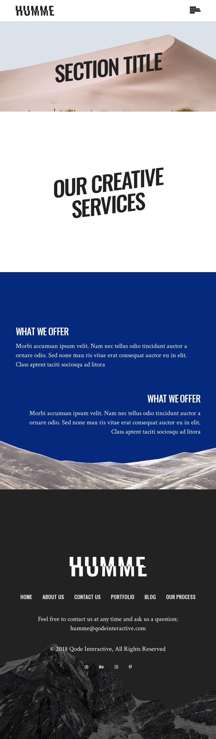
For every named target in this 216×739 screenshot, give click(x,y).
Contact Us (87, 597)
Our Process (181, 597)
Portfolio (122, 597)
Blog (150, 597)
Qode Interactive (90, 649)
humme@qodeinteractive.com (108, 628)
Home (26, 597)
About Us (53, 597)
